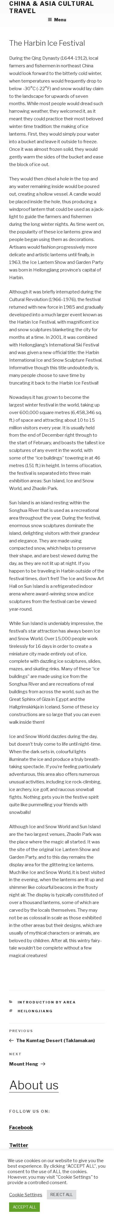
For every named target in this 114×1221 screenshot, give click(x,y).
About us (34, 1085)
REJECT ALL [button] (61, 1194)
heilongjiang (35, 1011)
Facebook (21, 1127)
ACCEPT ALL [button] (24, 1207)
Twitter (18, 1145)
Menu (57, 19)
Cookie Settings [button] (25, 1195)
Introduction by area (47, 1002)
